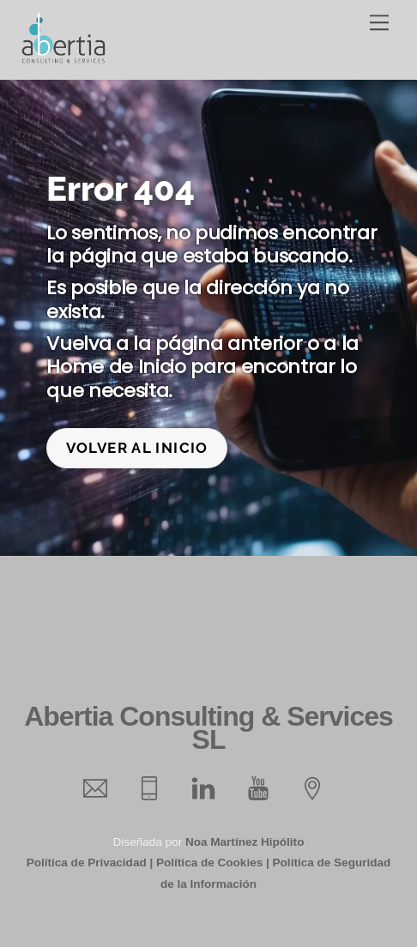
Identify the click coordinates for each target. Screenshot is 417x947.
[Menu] (379, 22)
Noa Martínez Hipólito (244, 841)
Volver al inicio (137, 447)
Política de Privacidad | (90, 862)
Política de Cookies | (212, 862)
